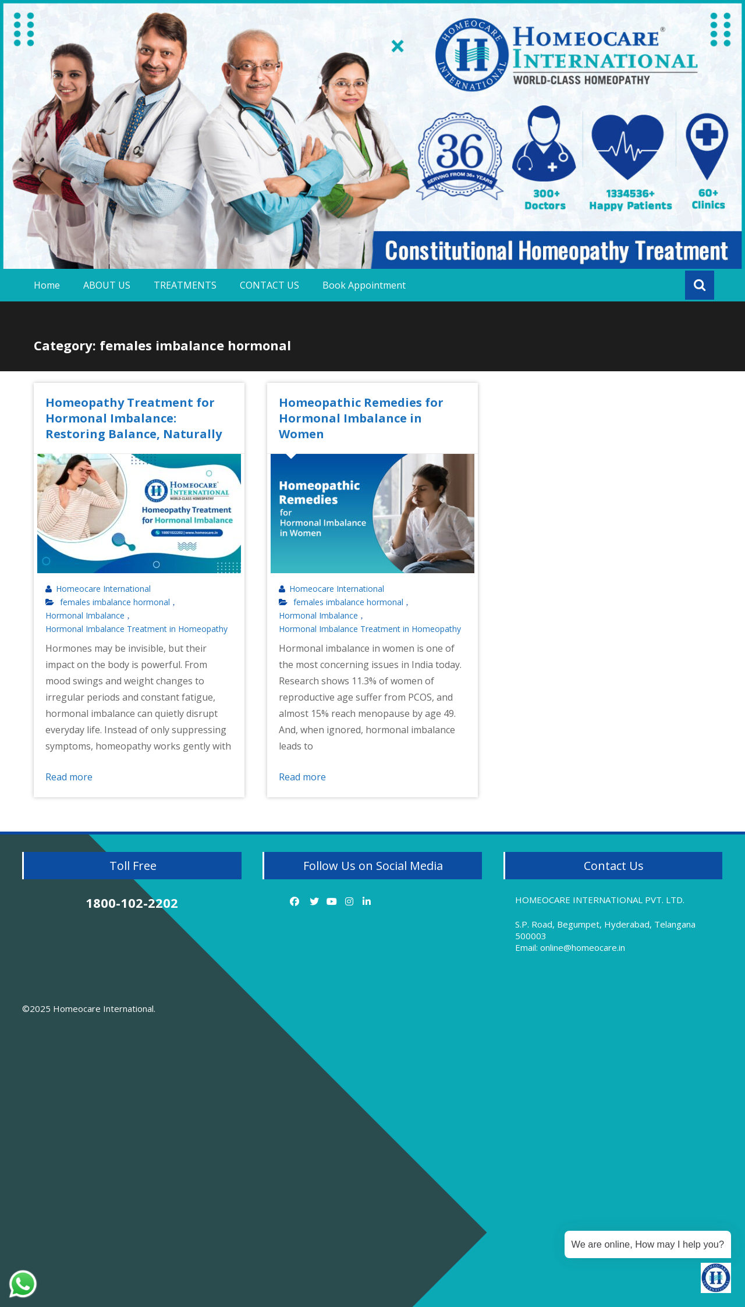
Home (47, 285)
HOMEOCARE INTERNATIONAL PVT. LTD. (599, 899)
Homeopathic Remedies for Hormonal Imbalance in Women (361, 418)
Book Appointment (364, 285)
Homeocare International (103, 589)
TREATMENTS (185, 285)
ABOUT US (106, 285)
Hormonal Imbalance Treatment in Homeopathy (136, 629)
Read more (69, 776)
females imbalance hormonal (115, 602)
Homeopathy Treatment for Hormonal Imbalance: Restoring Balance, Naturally (133, 418)
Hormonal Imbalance (85, 615)
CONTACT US (269, 285)
